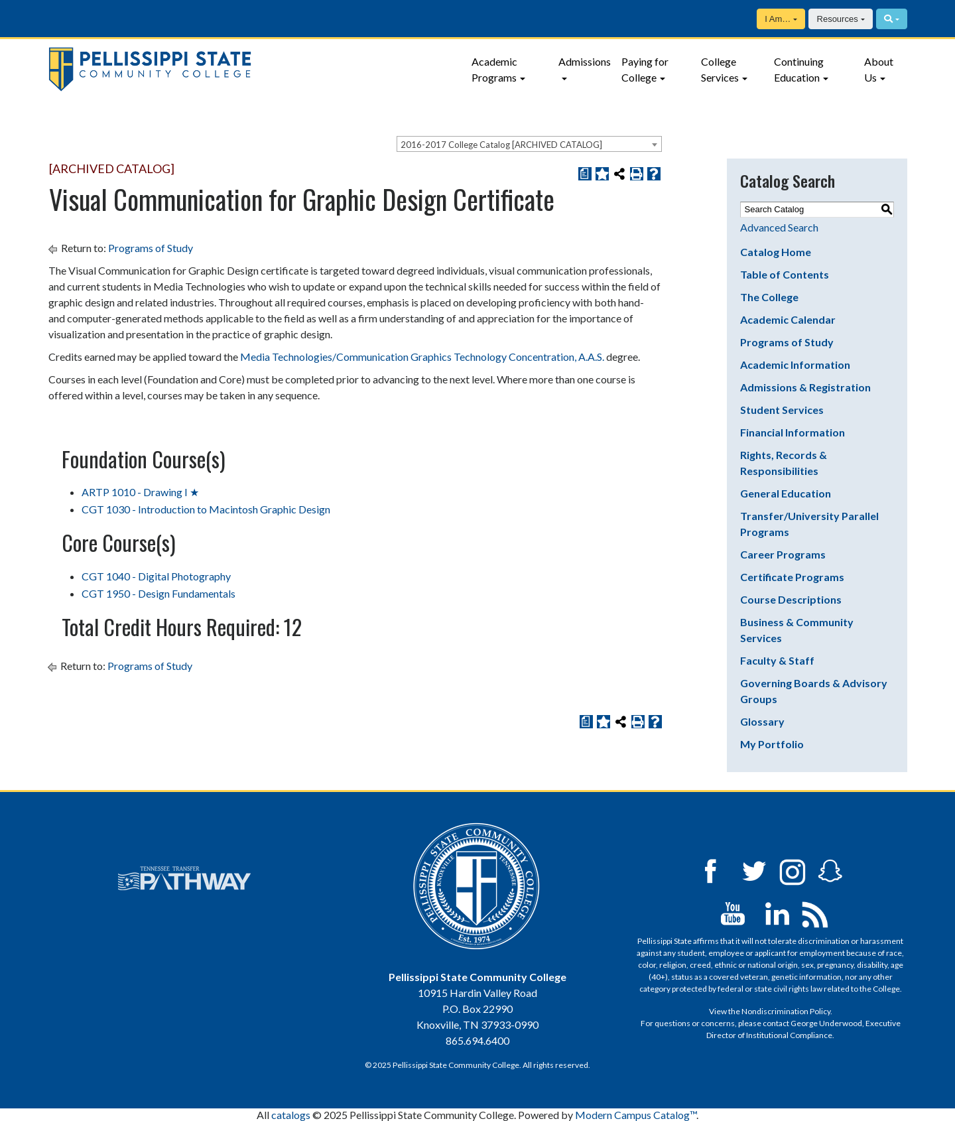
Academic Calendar (788, 319)
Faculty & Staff (777, 660)
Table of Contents (784, 274)
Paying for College (644, 69)
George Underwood (826, 1023)
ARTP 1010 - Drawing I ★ (140, 492)
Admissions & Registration (805, 387)
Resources (837, 19)
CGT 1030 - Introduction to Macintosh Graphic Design (206, 509)
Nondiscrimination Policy (785, 1011)
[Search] (891, 19)
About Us (878, 69)
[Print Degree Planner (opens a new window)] (585, 173)
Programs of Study (150, 247)
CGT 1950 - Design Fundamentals (158, 593)
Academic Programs (494, 69)
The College (769, 297)
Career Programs (783, 554)
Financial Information (792, 432)
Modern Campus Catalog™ (635, 1114)
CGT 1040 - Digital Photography (156, 576)
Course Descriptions (791, 599)
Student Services (782, 409)
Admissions (584, 61)
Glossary (762, 721)
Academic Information (795, 364)
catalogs (290, 1114)
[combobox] (529, 144)
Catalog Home (775, 251)
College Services (720, 69)
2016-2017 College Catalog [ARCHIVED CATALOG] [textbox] (501, 144)
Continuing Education (799, 69)
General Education (785, 493)
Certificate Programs (792, 576)
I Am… (778, 19)
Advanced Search (779, 227)
